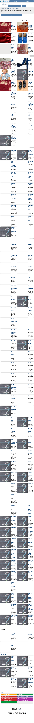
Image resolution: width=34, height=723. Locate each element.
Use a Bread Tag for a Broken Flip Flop (30, 207)
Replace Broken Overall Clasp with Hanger (14, 584)
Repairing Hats (13, 374)
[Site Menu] (15, 1)
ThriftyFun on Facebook (23, 696)
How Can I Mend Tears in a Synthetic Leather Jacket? (31, 552)
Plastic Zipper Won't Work (30, 330)
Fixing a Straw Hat (30, 352)
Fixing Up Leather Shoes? (13, 507)
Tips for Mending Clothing (13, 397)
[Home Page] (4, 0)
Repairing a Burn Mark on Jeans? (31, 298)
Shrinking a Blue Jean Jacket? (30, 342)
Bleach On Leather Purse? (30, 668)
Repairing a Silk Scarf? (30, 484)
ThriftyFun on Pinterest (7, 698)
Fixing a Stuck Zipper (31, 60)
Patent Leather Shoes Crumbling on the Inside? (14, 441)
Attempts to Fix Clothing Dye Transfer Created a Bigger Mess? (13, 541)
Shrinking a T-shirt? (31, 363)
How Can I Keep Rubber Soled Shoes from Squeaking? (30, 607)
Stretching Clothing (13, 104)
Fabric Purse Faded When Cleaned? (30, 617)
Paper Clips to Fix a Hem (31, 385)
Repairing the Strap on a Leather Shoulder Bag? (30, 175)
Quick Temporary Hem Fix (13, 217)
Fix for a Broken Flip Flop (30, 93)
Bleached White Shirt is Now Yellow (30, 309)
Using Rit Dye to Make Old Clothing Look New (14, 287)
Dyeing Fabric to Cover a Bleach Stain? (14, 82)
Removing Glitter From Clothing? (13, 276)
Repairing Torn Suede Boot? (30, 518)
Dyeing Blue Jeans (13, 341)
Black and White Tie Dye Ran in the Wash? (14, 174)
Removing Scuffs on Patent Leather (30, 83)
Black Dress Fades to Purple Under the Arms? (30, 573)
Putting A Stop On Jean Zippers (14, 309)
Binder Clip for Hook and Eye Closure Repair (13, 331)
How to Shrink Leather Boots (30, 287)
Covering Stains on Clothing (13, 71)
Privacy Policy (17, 710)
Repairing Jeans (13, 115)
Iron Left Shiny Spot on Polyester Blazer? (14, 658)
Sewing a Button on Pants (13, 644)
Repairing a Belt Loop (30, 162)
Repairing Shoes (30, 462)
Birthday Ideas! (5, 696)
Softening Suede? (30, 126)
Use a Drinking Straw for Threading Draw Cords (13, 164)
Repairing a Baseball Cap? (31, 71)
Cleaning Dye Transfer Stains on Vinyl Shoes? (13, 196)
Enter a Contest (5, 702)
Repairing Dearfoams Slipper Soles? (14, 243)
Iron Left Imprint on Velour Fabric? (13, 595)
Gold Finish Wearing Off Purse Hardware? (13, 518)
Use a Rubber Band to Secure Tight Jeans (13, 265)
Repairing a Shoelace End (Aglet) (30, 276)
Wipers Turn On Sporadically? (13, 408)
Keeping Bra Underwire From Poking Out (30, 218)
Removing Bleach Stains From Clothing (13, 24)
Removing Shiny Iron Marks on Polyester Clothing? (30, 25)
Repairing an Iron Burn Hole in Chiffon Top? (30, 680)
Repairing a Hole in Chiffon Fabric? (30, 46)
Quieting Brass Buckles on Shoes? (30, 265)
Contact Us (22, 710)
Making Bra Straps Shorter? (30, 430)
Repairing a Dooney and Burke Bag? (13, 529)
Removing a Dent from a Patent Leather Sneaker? (30, 197)
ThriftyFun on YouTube (7, 700)
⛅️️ (25, 712)
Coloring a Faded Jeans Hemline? (30, 474)
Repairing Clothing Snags (13, 46)
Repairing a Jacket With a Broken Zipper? (14, 573)
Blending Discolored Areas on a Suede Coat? (13, 229)
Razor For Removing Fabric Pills (30, 633)
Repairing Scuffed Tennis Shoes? (14, 185)
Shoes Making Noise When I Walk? (14, 617)
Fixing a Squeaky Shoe (14, 451)
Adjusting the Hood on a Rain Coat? (13, 137)
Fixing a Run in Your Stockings (30, 452)
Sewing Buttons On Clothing (13, 430)
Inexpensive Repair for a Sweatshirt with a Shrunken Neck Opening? (13, 553)
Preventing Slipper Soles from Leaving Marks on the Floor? (30, 530)
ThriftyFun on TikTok (22, 698)
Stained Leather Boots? (29, 441)
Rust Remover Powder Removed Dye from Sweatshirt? (14, 387)
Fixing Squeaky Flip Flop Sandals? (14, 668)
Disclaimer (12, 710)
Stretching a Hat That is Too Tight (30, 243)
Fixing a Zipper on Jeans (13, 496)
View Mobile (20, 709)
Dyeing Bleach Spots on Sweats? (31, 419)
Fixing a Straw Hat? (13, 679)
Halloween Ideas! (6, 694)
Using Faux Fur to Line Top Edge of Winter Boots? (31, 540)
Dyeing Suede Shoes (30, 34)
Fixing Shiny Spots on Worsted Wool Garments (14, 254)
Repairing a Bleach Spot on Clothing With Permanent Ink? (13, 563)
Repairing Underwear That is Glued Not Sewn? (13, 127)
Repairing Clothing (13, 484)
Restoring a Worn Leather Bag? (14, 206)
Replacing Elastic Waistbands (13, 60)
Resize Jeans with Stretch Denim (30, 185)
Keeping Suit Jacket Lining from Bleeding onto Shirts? (31, 152)
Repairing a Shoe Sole (30, 396)
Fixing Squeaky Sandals (13, 353)
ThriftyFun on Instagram (23, 700)
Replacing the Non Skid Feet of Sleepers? (14, 298)
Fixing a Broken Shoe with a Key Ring (30, 105)
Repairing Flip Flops (31, 115)
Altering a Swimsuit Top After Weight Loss (30, 254)
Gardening (20, 694)
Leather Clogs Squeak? (14, 473)
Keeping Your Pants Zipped (30, 374)
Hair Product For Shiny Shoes (13, 606)
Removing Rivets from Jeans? (13, 419)
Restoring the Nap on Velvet (14, 34)
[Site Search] (27, 1)
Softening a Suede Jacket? (31, 658)
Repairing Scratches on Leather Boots (14, 320)
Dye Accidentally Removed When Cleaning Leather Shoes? (30, 509)
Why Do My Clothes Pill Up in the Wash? (30, 562)
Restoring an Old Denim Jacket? (13, 152)
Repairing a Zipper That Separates (13, 93)
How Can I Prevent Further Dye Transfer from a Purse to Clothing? (30, 596)
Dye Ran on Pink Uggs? (13, 462)
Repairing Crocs (13, 363)
